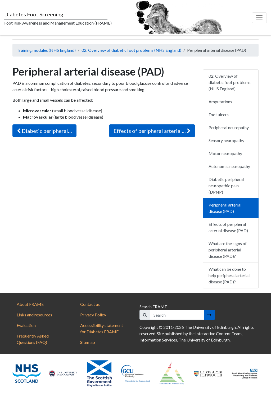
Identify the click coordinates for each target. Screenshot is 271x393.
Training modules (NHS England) (46, 50)
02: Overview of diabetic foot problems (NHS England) (131, 50)
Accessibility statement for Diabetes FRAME (101, 328)
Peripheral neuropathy (229, 127)
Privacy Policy (93, 314)
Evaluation (26, 325)
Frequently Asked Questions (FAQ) (33, 339)
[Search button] (209, 315)
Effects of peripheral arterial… (152, 131)
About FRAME (30, 304)
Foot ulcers (219, 114)
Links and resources (34, 314)
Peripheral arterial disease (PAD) (225, 208)
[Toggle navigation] (259, 17)
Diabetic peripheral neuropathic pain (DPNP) (226, 185)
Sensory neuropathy (226, 140)
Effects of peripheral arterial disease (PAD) (228, 227)
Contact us (90, 304)
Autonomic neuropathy (229, 166)
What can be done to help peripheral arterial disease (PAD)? (229, 275)
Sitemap (87, 342)
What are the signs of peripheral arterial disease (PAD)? (228, 250)
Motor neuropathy (225, 153)
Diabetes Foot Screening (33, 14)
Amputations (220, 101)
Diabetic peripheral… (44, 131)
